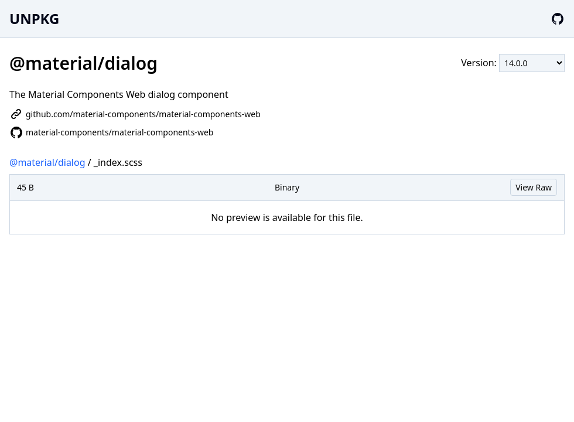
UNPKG (34, 18)
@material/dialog (47, 162)
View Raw (533, 187)
